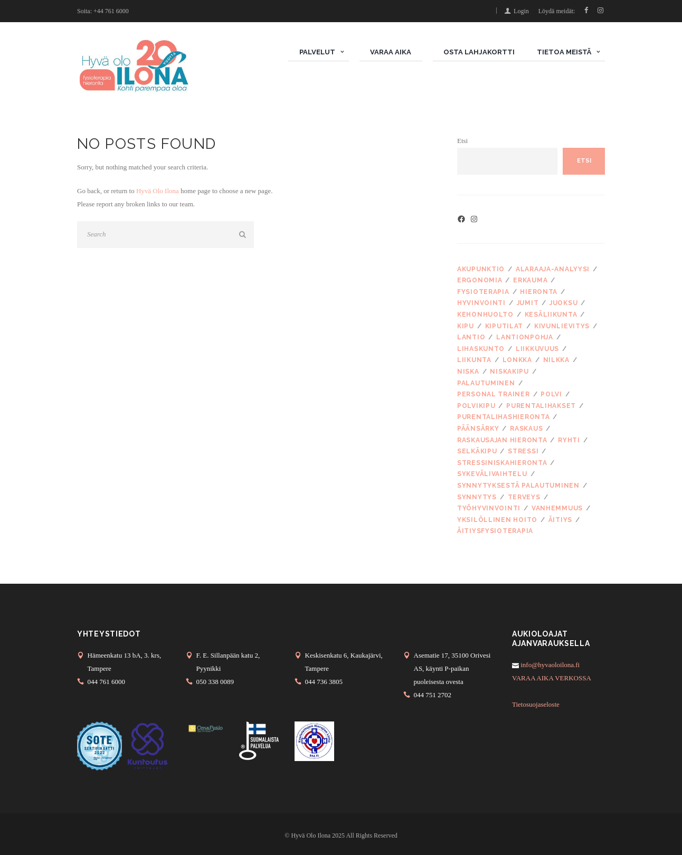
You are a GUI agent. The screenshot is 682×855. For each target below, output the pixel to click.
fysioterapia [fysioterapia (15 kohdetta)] (483, 292)
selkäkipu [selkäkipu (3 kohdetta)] (477, 451)
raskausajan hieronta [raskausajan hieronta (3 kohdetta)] (502, 440)
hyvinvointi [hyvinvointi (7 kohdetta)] (481, 303)
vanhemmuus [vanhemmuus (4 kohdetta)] (557, 508)
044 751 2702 (433, 695)
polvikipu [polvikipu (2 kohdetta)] (476, 406)
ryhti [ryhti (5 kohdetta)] (569, 440)
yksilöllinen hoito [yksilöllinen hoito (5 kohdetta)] (497, 520)
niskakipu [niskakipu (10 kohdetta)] (509, 371)
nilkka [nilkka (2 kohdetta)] (556, 360)
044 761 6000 (107, 682)
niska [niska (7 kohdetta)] (468, 371)
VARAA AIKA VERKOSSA (551, 678)
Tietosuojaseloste (536, 704)
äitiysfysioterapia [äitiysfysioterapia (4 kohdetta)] (495, 531)
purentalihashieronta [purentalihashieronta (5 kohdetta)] (503, 417)
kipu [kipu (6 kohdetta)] (465, 326)
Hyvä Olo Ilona (157, 191)
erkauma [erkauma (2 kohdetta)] (530, 280)
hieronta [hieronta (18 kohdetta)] (538, 292)
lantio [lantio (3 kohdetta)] (471, 337)
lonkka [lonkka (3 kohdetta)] (517, 360)
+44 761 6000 (111, 11)
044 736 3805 (324, 682)
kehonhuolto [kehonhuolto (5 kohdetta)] (485, 314)
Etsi (462, 141)
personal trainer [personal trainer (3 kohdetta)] (493, 394)
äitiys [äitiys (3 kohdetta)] (560, 520)
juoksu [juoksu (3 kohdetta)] (563, 303)
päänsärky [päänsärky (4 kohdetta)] (478, 428)
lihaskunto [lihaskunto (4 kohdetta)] (481, 349)
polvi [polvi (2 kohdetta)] (551, 394)
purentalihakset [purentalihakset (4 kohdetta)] (541, 406)
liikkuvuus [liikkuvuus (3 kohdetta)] (537, 349)
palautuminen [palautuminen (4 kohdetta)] (486, 383)
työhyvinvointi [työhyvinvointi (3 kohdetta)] (488, 508)
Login (521, 11)
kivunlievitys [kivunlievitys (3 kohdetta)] (562, 326)
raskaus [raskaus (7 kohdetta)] (526, 428)
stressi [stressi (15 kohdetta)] (523, 451)
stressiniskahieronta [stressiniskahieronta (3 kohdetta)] (502, 463)
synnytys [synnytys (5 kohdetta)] (477, 497)
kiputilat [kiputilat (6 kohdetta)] (504, 326)
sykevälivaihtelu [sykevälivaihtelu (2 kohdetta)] (492, 474)
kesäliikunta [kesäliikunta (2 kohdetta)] (551, 314)
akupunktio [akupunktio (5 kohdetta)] (481, 269)
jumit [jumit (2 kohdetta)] (528, 303)
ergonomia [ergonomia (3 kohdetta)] (479, 280)
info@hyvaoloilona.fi (549, 665)
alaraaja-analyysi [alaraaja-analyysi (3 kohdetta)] (553, 269)
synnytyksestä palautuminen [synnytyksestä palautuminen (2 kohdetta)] (518, 485)
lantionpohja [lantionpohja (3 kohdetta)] (524, 337)
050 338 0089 (215, 682)
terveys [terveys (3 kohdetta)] (524, 497)
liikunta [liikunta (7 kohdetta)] (474, 360)
